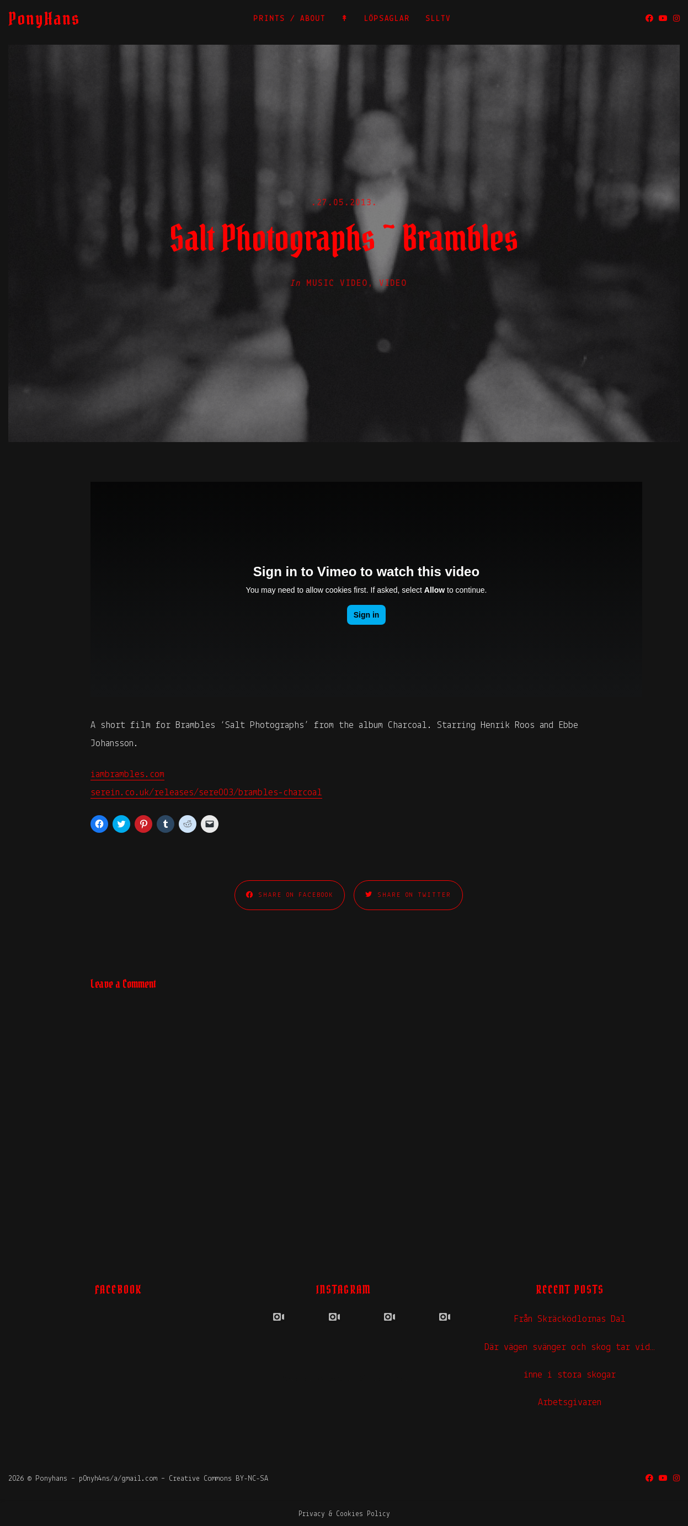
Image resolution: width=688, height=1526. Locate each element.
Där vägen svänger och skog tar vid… (569, 1347)
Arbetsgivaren (569, 1402)
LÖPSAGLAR (387, 19)
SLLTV (438, 19)
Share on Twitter (408, 894)
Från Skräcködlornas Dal (570, 1319)
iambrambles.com (127, 774)
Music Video (337, 283)
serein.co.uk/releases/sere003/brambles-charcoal (206, 793)
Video (393, 283)
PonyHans (44, 18)
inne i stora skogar (570, 1375)
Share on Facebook (289, 894)
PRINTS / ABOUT (289, 19)
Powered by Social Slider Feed (343, 1379)
